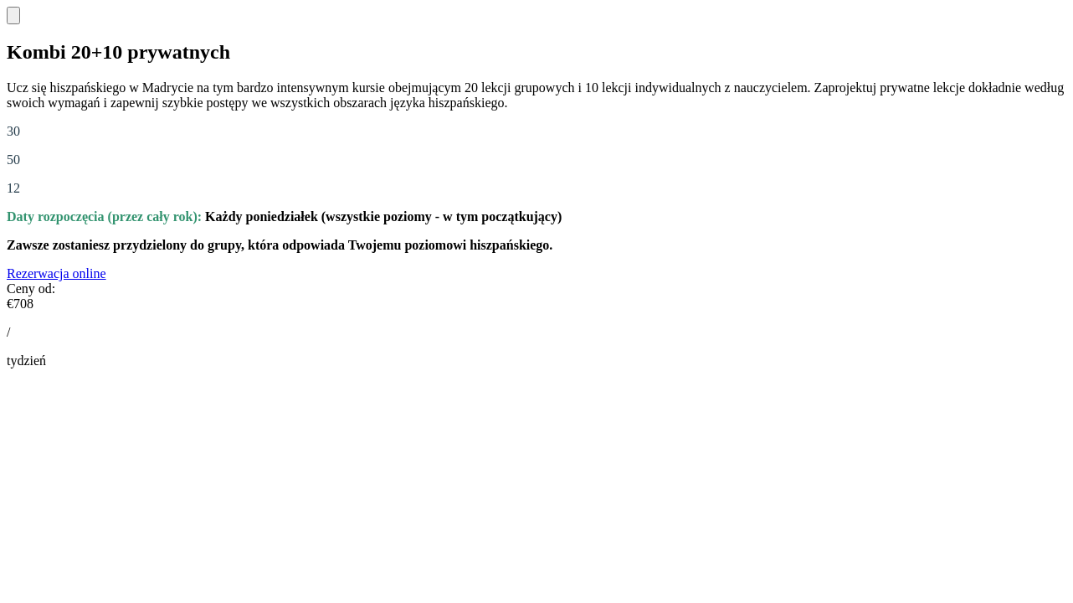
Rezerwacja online (56, 273)
